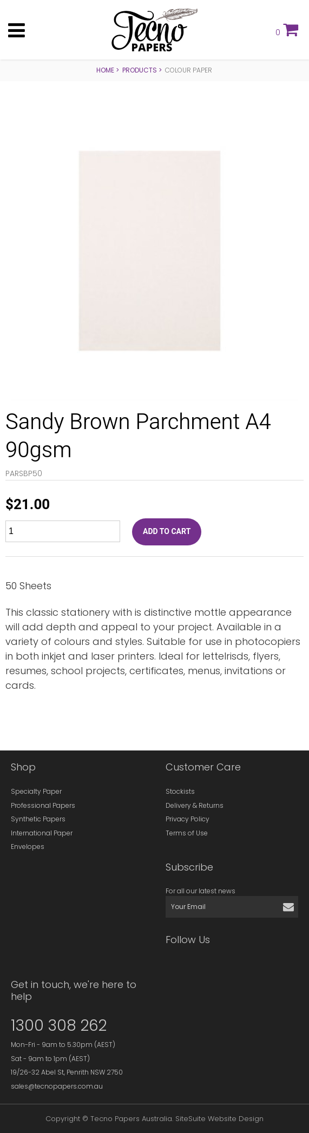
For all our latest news (200, 890)
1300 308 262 (59, 1025)
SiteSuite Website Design (219, 1119)
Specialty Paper (36, 791)
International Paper (42, 833)
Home (105, 70)
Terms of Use (187, 833)
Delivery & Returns (194, 805)
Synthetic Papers (38, 819)
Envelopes (27, 846)
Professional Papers (43, 805)
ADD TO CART (166, 531)
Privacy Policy (187, 819)
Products (139, 70)
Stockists (180, 791)
